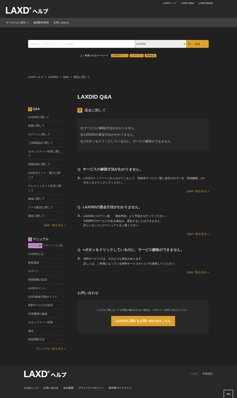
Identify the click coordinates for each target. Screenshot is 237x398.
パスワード (136, 55)
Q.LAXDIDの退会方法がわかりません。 (108, 134)
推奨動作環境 (41, 22)
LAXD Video (187, 3)
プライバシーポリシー (91, 387)
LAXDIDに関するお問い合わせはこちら (143, 321)
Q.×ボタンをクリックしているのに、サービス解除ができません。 (127, 141)
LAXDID (53, 77)
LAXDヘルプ (36, 77)
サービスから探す (17, 22)
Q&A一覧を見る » (198, 191)
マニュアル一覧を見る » (51, 348)
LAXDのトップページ (96, 178)
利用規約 (208, 373)
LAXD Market (206, 3)
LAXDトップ (169, 3)
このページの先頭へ (228, 394)
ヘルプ (194, 373)
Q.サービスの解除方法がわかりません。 (109, 128)
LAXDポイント (120, 55)
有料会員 (150, 55)
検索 (197, 44)
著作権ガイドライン (119, 387)
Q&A (66, 77)
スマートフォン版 (52, 245)
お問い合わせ (61, 22)
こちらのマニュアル (106, 225)
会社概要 (68, 387)
